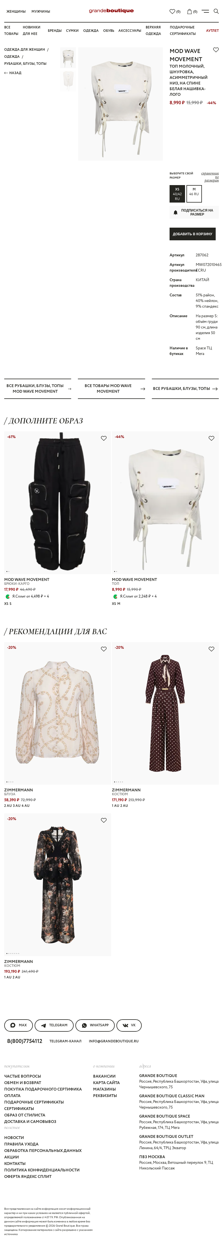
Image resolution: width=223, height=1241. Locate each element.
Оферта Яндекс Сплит (27, 1177)
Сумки (72, 30)
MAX (18, 1025)
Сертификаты (19, 1108)
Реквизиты (105, 1095)
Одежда (91, 30)
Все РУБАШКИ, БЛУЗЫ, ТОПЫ (185, 388)
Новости (14, 1138)
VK (129, 1025)
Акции (11, 1157)
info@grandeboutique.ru (114, 1041)
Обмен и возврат (22, 1082)
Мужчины (40, 11)
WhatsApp (95, 1025)
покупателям (17, 1065)
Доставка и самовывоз (30, 1121)
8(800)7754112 (24, 1041)
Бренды (55, 30)
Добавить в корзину (192, 234)
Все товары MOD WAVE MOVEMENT (115, 388)
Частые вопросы (22, 1076)
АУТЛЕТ (212, 30)
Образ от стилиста (24, 1115)
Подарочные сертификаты (34, 1102)
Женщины (16, 11)
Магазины (104, 1089)
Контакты (15, 1164)
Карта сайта (106, 1082)
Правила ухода (21, 1144)
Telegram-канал (65, 1041)
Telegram (54, 1025)
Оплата (12, 1095)
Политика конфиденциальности (42, 1170)
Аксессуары (129, 30)
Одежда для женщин (24, 49)
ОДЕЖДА (12, 56)
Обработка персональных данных (43, 1151)
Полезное (12, 1127)
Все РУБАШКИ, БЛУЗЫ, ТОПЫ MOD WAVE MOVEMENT (38, 388)
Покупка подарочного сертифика (43, 1089)
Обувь (108, 30)
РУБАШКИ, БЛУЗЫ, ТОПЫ (25, 63)
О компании (103, 1065)
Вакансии (104, 1076)
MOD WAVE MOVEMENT (186, 55)
